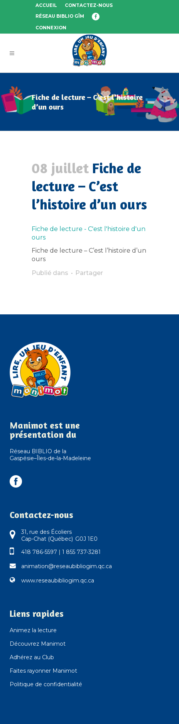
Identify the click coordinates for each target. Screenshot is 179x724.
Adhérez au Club (32, 657)
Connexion (50, 27)
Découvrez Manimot (38, 643)
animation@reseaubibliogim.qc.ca (66, 566)
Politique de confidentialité (46, 684)
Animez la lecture (33, 630)
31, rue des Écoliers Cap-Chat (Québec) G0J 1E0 (59, 535)
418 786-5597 (39, 551)
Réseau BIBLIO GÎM (59, 16)
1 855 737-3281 (81, 551)
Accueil (46, 5)
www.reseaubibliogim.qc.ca (57, 580)
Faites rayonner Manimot (43, 670)
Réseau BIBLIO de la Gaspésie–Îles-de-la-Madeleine (50, 455)
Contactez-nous (89, 5)
